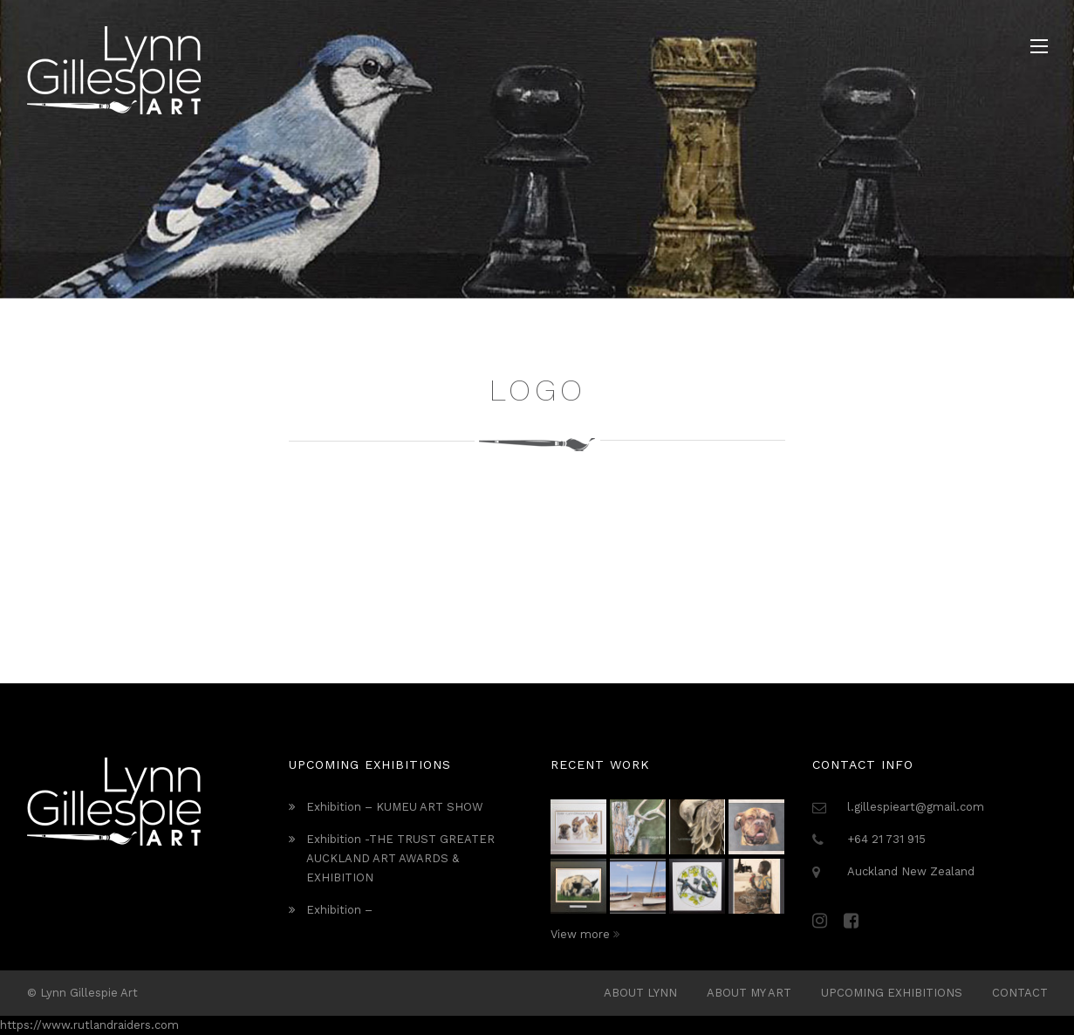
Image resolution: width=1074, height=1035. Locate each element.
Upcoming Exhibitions (891, 992)
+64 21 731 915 (886, 839)
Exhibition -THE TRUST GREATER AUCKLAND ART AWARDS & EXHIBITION (400, 858)
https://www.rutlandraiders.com (89, 1025)
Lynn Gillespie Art (89, 992)
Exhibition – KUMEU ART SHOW (394, 806)
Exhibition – (339, 909)
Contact (1020, 992)
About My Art (749, 992)
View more (585, 934)
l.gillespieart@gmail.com (915, 806)
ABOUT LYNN (640, 992)
